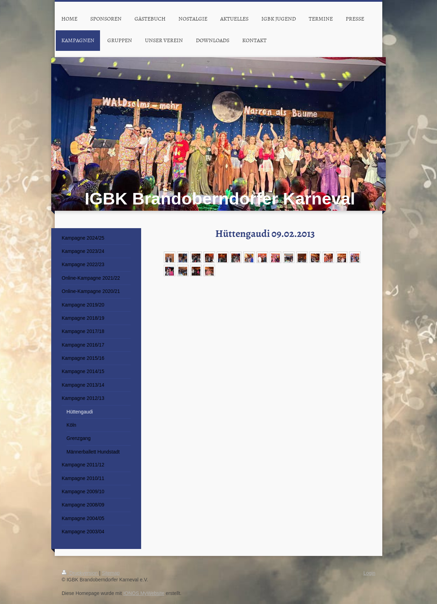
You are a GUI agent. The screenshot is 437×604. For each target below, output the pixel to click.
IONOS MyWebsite (143, 593)
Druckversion (80, 573)
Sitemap (111, 573)
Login (369, 573)
